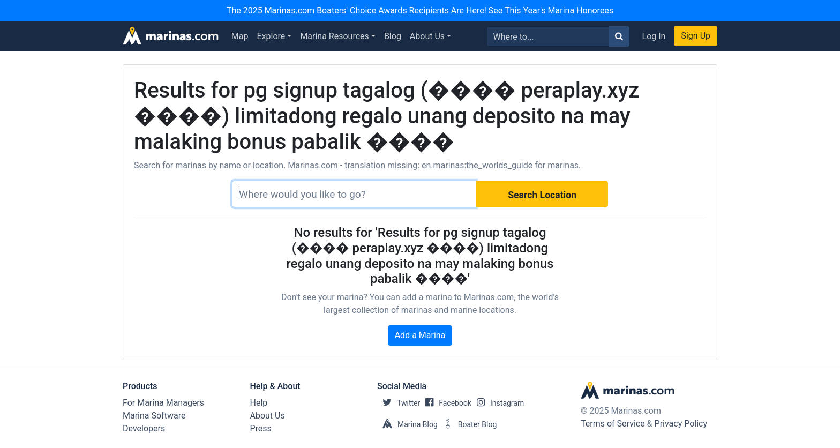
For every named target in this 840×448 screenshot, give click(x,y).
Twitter (398, 403)
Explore (271, 36)
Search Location (542, 195)
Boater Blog (467, 424)
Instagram (497, 403)
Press (261, 428)
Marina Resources (334, 36)
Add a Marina (420, 335)
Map (240, 36)
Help (259, 403)
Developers (144, 428)
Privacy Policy (681, 424)
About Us (427, 36)
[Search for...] (547, 36)
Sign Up (695, 36)
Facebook (445, 403)
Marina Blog (407, 424)
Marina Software (154, 415)
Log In (654, 36)
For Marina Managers (163, 403)
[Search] (354, 194)
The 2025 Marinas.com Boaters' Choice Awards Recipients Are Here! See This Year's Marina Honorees (420, 10)
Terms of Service (613, 424)
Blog (392, 36)
